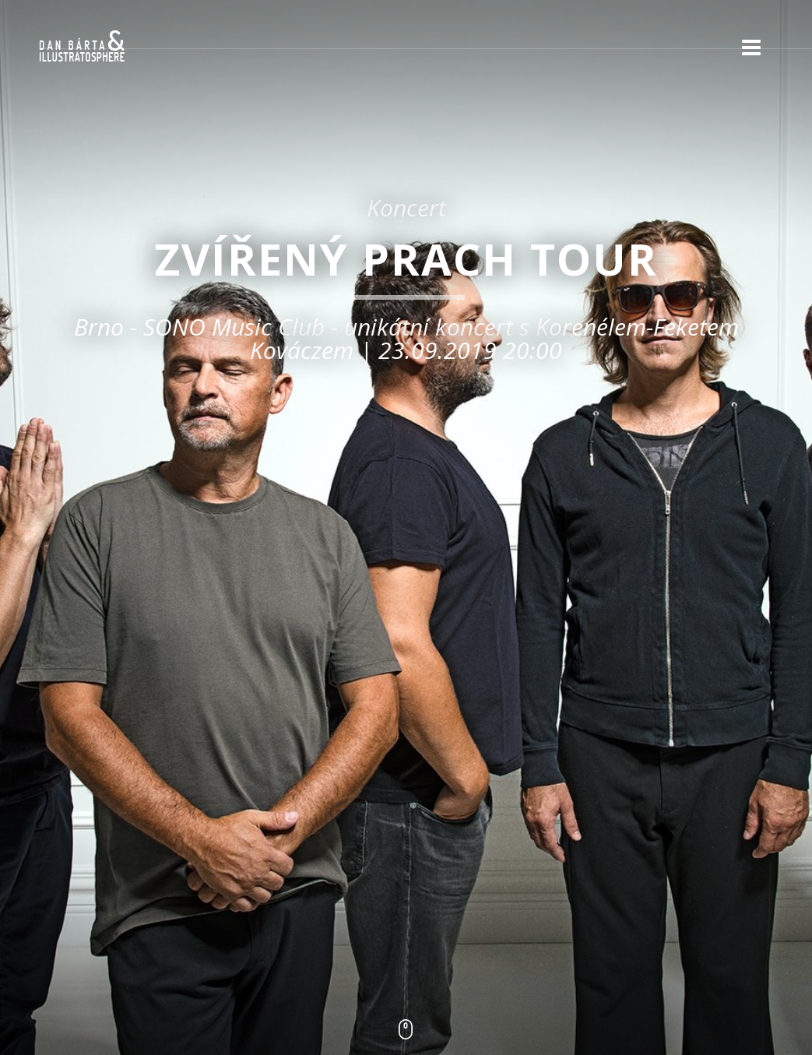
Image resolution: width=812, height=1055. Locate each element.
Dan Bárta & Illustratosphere (82, 47)
